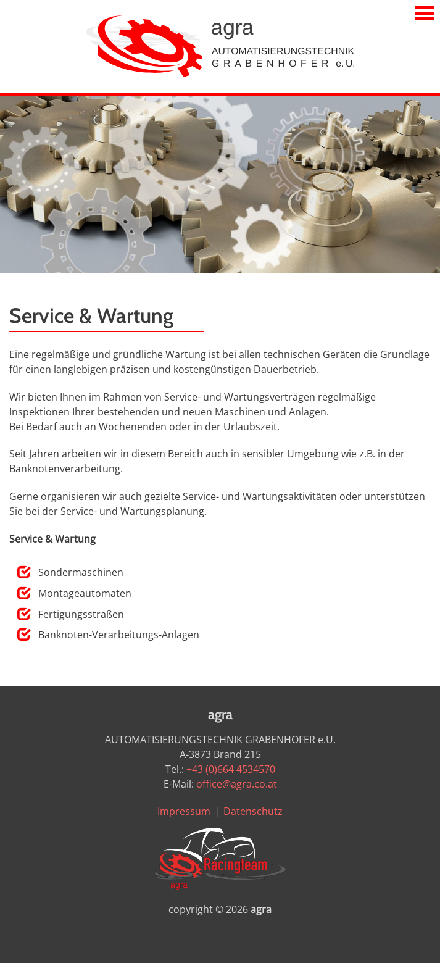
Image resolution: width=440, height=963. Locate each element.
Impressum (183, 811)
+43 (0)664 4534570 (230, 769)
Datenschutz (253, 811)
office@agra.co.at (236, 784)
